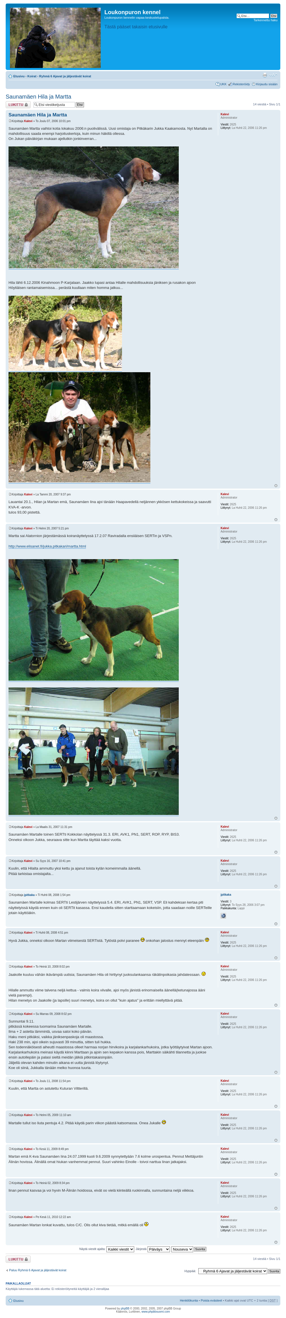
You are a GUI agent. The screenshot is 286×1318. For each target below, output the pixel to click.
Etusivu (19, 76)
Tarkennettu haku (265, 20)
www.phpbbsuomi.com (156, 1311)
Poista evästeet (211, 1300)
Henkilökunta (189, 1300)
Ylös (275, 485)
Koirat (32, 76)
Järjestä (153, 1249)
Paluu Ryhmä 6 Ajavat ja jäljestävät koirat (37, 1270)
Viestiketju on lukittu (18, 104)
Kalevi (28, 121)
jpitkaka (29, 895)
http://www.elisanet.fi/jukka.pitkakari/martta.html (47, 546)
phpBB (125, 1308)
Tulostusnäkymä (265, 75)
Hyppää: (190, 1271)
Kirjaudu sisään (266, 84)
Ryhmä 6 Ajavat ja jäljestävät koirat (65, 76)
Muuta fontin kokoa (273, 75)
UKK (223, 84)
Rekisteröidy (241, 84)
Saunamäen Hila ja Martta (38, 96)
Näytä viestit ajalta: (106, 1249)
